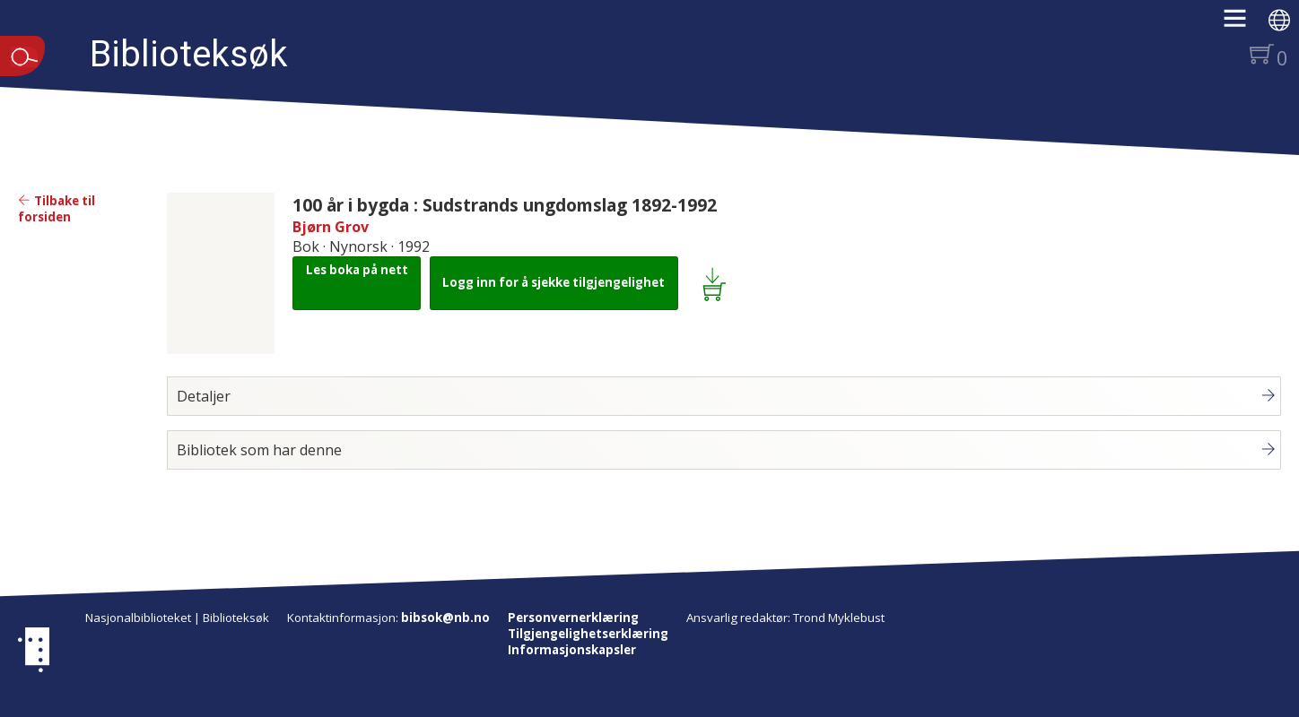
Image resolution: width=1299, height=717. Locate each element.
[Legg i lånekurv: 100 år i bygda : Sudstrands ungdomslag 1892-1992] (717, 283)
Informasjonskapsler (572, 650)
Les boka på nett (357, 270)
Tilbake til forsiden (56, 209)
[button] (1244, 24)
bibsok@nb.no (445, 617)
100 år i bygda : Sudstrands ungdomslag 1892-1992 (504, 205)
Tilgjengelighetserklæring (588, 634)
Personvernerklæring (573, 617)
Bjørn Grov (330, 227)
